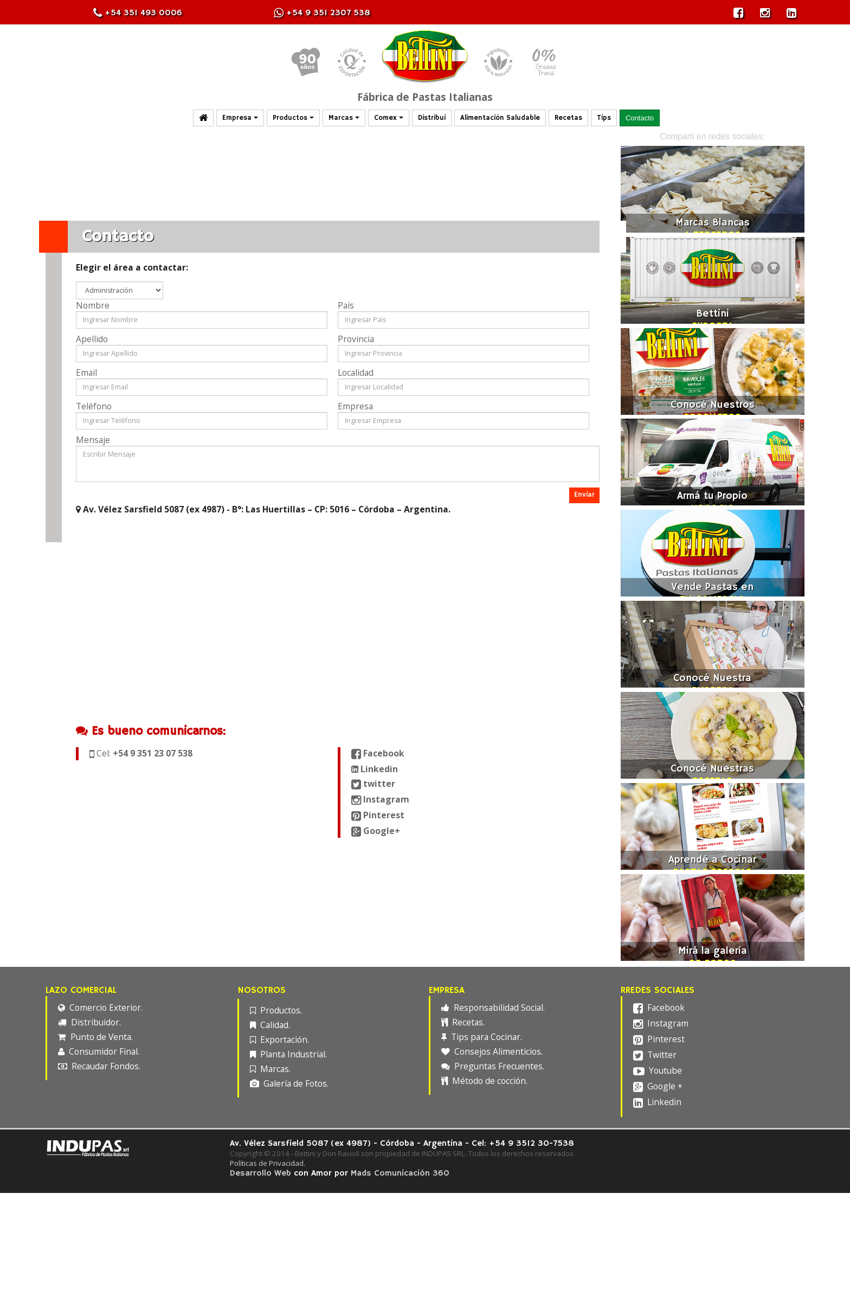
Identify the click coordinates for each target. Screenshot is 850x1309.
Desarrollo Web (264, 1173)
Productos (293, 118)
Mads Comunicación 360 (404, 1173)
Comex (388, 118)
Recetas (568, 118)
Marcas (344, 118)
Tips (604, 118)
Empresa (240, 118)
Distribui (432, 118)
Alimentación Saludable (500, 118)
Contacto (640, 118)
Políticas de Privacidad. (272, 1163)
